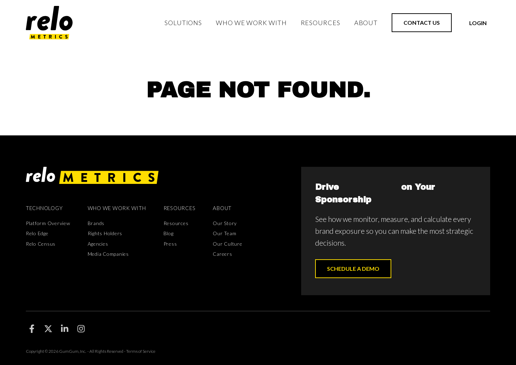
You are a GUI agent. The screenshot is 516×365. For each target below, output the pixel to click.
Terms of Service (140, 351)
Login (478, 23)
